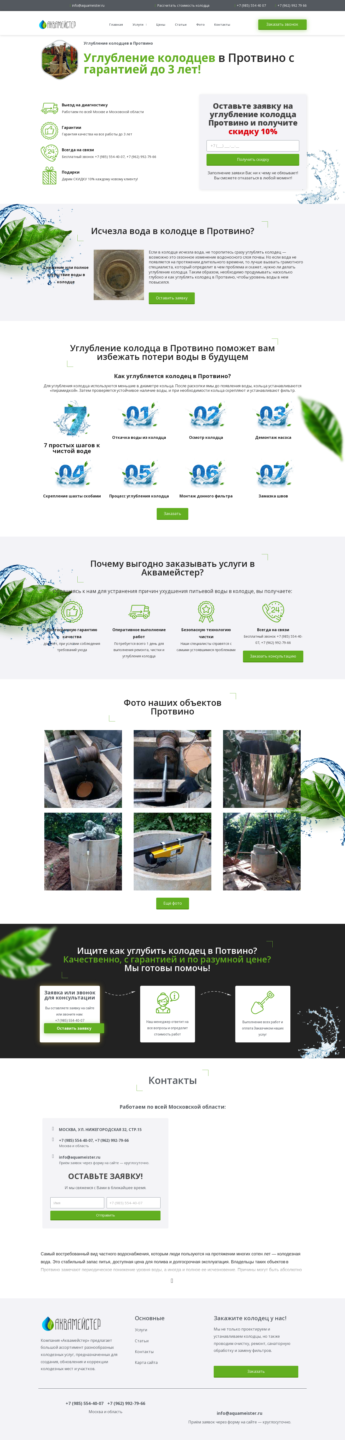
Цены (160, 24)
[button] (282, 24)
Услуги (139, 24)
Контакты (222, 24)
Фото (200, 24)
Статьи (181, 24)
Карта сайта (146, 1362)
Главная (116, 24)
